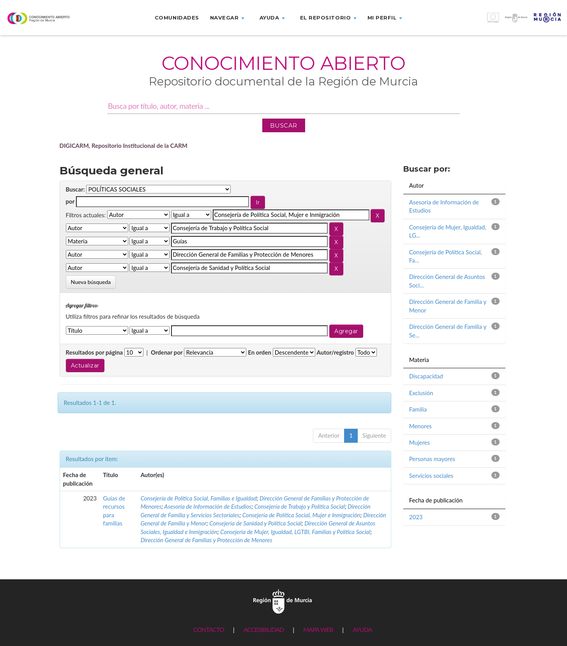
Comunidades (177, 17)
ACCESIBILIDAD (264, 629)
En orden (259, 352)
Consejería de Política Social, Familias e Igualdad (199, 498)
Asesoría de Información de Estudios (207, 506)
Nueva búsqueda (91, 282)
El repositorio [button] (328, 17)
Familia (418, 409)
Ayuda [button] (272, 17)
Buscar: (75, 189)
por (70, 201)
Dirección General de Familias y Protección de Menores (206, 539)
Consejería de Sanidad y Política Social (255, 523)
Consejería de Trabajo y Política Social (299, 506)
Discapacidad (426, 376)
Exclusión (421, 392)
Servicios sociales (431, 475)
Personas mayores (432, 458)
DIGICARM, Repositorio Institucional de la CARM (124, 145)
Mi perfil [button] (384, 17)
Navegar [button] (227, 17)
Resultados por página (94, 352)
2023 (416, 516)
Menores (420, 425)
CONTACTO (208, 629)
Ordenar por (167, 352)
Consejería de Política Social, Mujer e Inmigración (301, 514)
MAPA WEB (318, 629)
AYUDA (362, 629)
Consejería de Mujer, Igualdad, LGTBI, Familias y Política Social (295, 531)
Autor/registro (335, 352)
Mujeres (419, 442)
